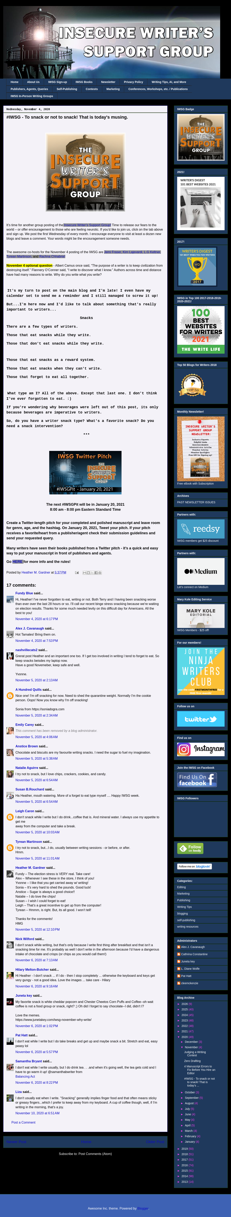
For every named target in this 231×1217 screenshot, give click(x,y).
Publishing (183, 900)
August (189, 1103)
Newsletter (108, 82)
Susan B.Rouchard (29, 789)
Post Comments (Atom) (95, 1154)
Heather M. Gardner (30, 867)
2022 (185, 1025)
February (191, 1136)
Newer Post (16, 1142)
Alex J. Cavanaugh (29, 628)
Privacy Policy (133, 82)
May (188, 1119)
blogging (182, 913)
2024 (185, 1015)
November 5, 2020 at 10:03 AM (37, 832)
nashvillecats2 (26, 650)
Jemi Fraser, (113, 252)
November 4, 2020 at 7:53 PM (36, 640)
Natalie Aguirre (26, 768)
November (191, 1047)
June (188, 1114)
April (188, 1125)
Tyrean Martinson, (19, 256)
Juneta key (23, 995)
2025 (185, 1009)
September (192, 1097)
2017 (185, 1159)
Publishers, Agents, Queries (29, 89)
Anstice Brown (26, 746)
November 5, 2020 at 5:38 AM (36, 758)
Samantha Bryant (28, 1061)
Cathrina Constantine (194, 954)
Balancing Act (25, 1076)
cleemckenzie (189, 983)
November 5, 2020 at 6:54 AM (36, 780)
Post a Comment (23, 1122)
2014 (185, 1176)
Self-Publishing (67, 89)
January (190, 1141)
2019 (185, 1148)
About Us (33, 82)
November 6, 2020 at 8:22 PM (36, 1082)
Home (14, 82)
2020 (185, 1037)
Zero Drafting (192, 1061)
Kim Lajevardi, (133, 252)
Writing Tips (184, 906)
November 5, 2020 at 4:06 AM (36, 737)
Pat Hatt (21, 1035)
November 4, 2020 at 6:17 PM (36, 619)
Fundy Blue (24, 593)
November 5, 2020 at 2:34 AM (36, 715)
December (191, 1041)
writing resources (187, 926)
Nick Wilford (24, 939)
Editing (181, 887)
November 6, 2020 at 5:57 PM (36, 1052)
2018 (185, 1154)
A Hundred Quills (28, 689)
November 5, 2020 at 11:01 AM (37, 858)
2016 (185, 1165)
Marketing (113, 89)
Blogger (142, 1208)
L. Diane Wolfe (190, 968)
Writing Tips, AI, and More (169, 82)
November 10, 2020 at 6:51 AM (37, 1113)
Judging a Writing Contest (195, 1053)
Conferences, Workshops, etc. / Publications (158, 89)
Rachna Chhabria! (52, 256)
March (189, 1130)
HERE (17, 562)
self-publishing (186, 920)
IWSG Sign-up (57, 82)
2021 (185, 1031)
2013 (185, 1181)
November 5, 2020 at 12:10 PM (37, 929)
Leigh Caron (24, 811)
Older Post (155, 1142)
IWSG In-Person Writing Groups (32, 96)
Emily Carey (24, 724)
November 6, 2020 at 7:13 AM (36, 960)
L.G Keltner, (152, 252)
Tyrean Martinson (28, 841)
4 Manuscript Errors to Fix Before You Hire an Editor (199, 1070)
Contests (92, 89)
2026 (185, 1004)
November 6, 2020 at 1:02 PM (36, 1026)
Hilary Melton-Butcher (32, 969)
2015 (185, 1170)
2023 (185, 1020)
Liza (18, 1092)
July (188, 1108)
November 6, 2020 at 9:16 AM (36, 986)
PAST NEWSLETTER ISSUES (196, 502)
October (190, 1092)
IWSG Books (84, 82)
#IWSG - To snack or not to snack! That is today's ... (199, 1082)
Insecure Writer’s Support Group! (87, 225)
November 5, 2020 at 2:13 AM (36, 680)
